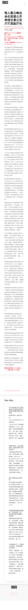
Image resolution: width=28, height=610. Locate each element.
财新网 (7, 26)
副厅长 (15, 28)
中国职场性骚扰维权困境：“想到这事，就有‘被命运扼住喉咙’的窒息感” (16, 513)
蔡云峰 (8, 28)
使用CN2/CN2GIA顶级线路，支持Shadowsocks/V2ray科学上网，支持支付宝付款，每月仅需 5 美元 (14, 36)
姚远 (5, 28)
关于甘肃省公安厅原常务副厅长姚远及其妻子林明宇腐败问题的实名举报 (16, 410)
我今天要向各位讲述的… (15, 479)
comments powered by (12, 390)
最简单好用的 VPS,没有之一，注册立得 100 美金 (12, 369)
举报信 (12, 28)
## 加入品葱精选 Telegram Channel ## (13, 43)
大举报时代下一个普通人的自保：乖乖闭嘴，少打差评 (16, 546)
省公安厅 (20, 28)
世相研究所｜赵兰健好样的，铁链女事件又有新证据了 (16, 447)
